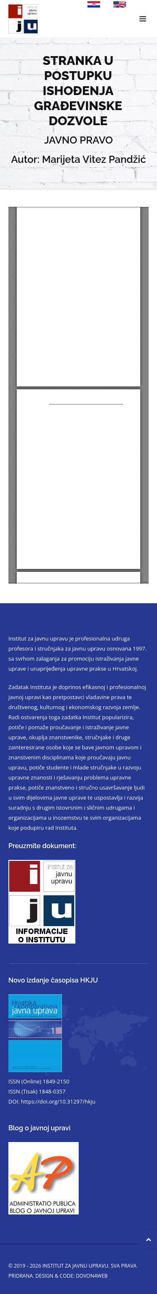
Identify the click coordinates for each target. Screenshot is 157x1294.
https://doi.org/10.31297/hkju (58, 1101)
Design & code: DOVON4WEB (72, 1275)
